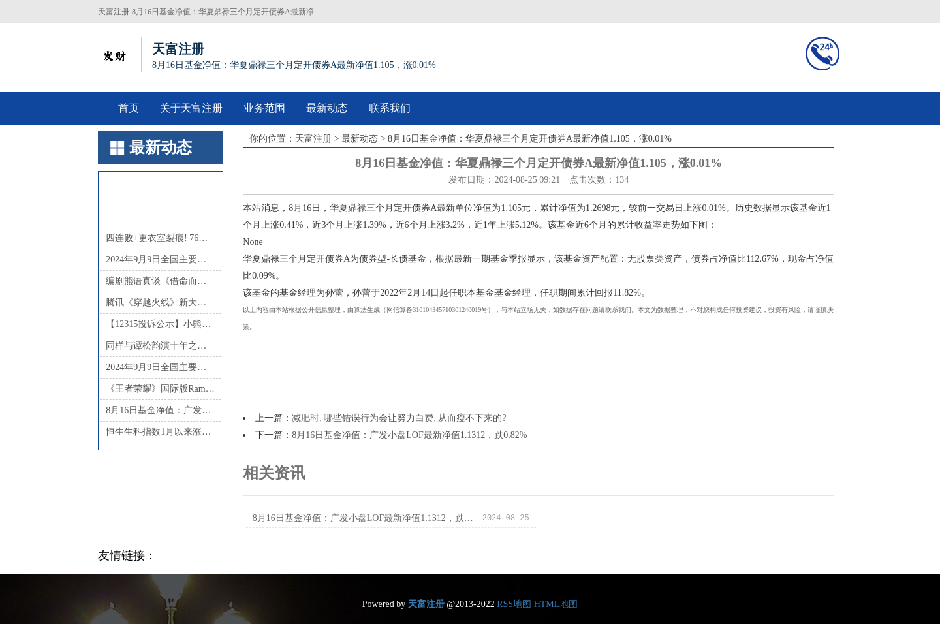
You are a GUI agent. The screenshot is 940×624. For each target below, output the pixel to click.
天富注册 (313, 139)
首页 (128, 108)
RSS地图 (514, 604)
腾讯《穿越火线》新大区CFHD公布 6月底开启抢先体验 (160, 302)
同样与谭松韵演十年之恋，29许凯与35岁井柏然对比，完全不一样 (160, 346)
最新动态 (327, 108)
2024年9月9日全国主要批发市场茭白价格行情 (160, 259)
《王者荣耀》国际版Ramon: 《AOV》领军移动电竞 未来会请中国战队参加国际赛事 (160, 389)
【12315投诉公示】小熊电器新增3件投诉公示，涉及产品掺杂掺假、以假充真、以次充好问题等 (160, 324)
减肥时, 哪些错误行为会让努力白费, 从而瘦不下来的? (399, 418)
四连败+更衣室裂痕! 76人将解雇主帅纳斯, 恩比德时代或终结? (160, 238)
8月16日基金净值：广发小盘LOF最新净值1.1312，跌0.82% (160, 410)
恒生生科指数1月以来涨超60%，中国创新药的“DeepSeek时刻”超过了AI (160, 432)
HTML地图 (556, 604)
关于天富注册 (191, 108)
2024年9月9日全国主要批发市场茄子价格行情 (160, 367)
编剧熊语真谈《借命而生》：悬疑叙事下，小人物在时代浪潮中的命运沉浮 (160, 281)
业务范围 (264, 108)
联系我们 (390, 108)
